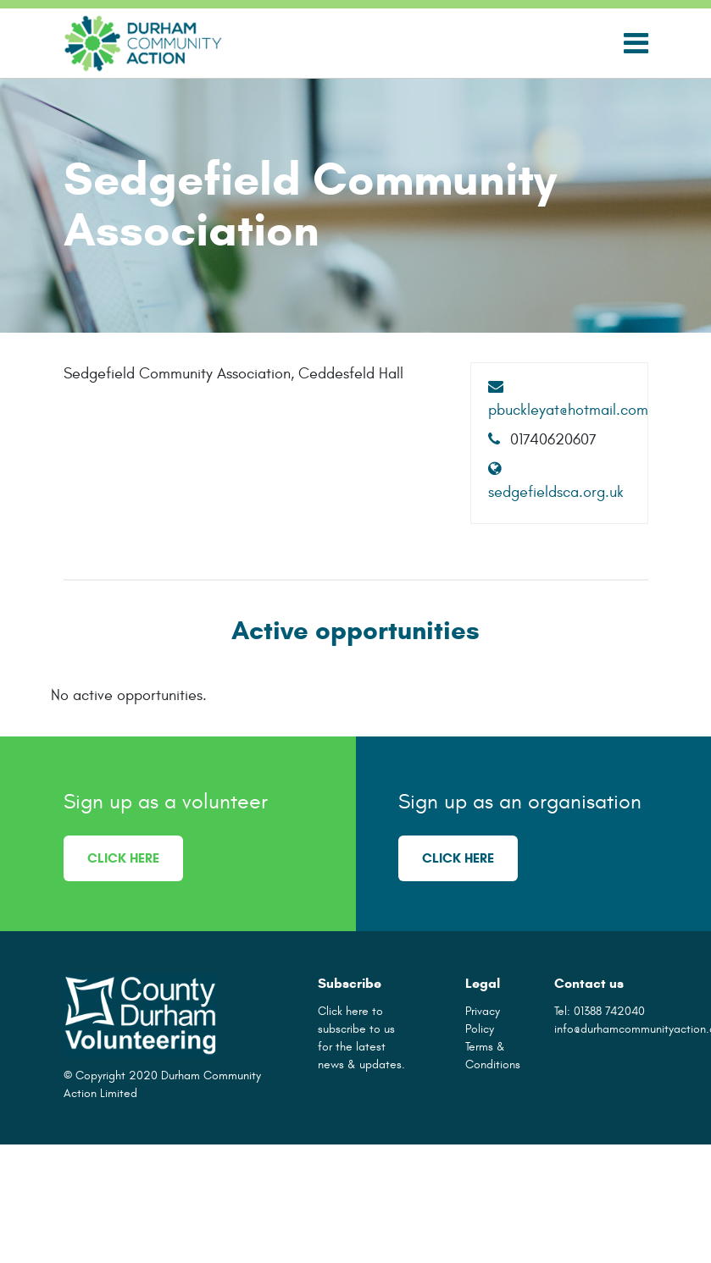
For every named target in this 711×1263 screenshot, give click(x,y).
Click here (123, 858)
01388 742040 (609, 1011)
